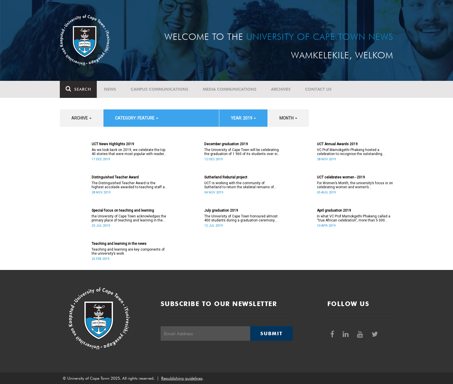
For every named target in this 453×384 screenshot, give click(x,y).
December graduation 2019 (226, 144)
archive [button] (81, 118)
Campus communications (159, 89)
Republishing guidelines (182, 378)
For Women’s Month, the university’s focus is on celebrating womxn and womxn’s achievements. (355, 185)
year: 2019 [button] (243, 118)
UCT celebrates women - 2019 (341, 177)
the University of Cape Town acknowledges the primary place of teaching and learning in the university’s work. (129, 218)
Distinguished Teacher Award (115, 177)
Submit (271, 333)
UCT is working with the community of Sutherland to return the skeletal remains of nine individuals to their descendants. (239, 185)
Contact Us (318, 89)
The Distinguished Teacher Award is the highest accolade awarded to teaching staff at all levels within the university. (129, 185)
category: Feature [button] (136, 118)
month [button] (288, 118)
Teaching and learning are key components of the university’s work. (128, 251)
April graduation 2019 (334, 210)
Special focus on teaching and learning (123, 210)
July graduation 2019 (221, 210)
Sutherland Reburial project (225, 177)
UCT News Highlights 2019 (113, 144)
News (110, 89)
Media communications (230, 89)
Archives (281, 89)
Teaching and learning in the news (119, 244)
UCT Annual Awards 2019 (337, 144)
